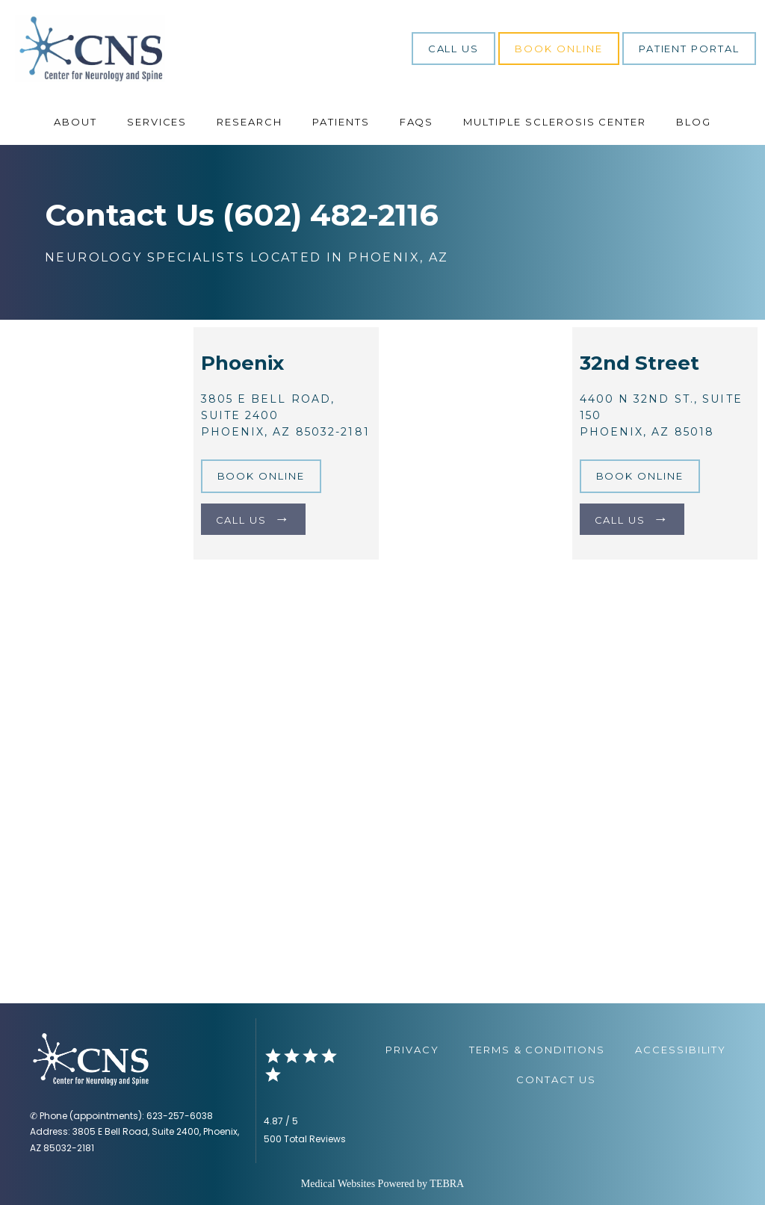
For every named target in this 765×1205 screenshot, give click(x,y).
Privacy (412, 1050)
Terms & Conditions (537, 1050)
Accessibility (680, 1050)
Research (249, 122)
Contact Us (556, 1079)
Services (157, 122)
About (75, 122)
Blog (693, 122)
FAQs (417, 122)
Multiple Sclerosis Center (554, 122)
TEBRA (447, 1183)
